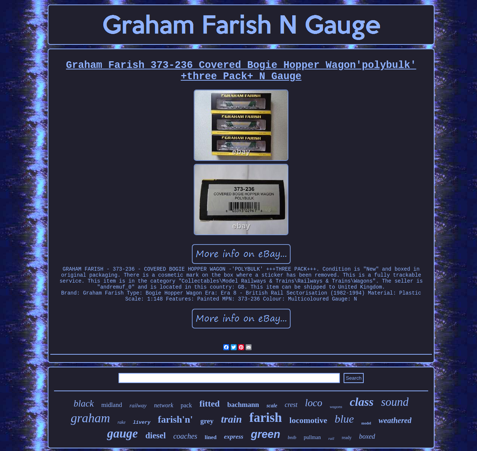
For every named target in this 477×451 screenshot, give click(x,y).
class (361, 401)
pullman (312, 437)
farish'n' (175, 419)
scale (271, 405)
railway (137, 405)
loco (313, 402)
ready (347, 437)
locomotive (308, 420)
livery (142, 422)
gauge (122, 433)
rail (331, 438)
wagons (336, 406)
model (366, 423)
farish (265, 417)
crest (291, 404)
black (84, 403)
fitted (209, 403)
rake (121, 422)
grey (207, 421)
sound (394, 401)
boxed (367, 436)
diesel (155, 435)
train (231, 419)
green (265, 434)
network (163, 405)
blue (344, 419)
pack (186, 405)
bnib (292, 437)
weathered (395, 420)
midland (111, 404)
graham (90, 418)
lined (211, 437)
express (233, 436)
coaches (185, 436)
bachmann (243, 404)
